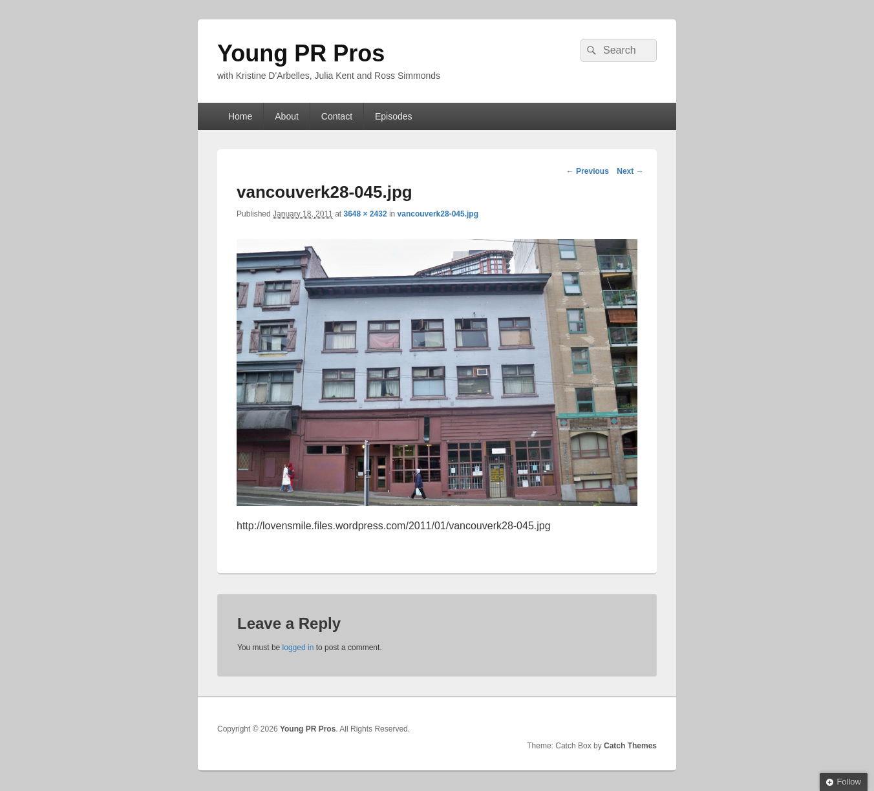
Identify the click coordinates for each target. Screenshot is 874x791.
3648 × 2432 (365, 213)
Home (240, 116)
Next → (630, 171)
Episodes (393, 116)
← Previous (587, 171)
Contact (336, 116)
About (287, 116)
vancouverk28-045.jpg (438, 213)
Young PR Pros (301, 53)
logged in (298, 647)
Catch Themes (630, 745)
